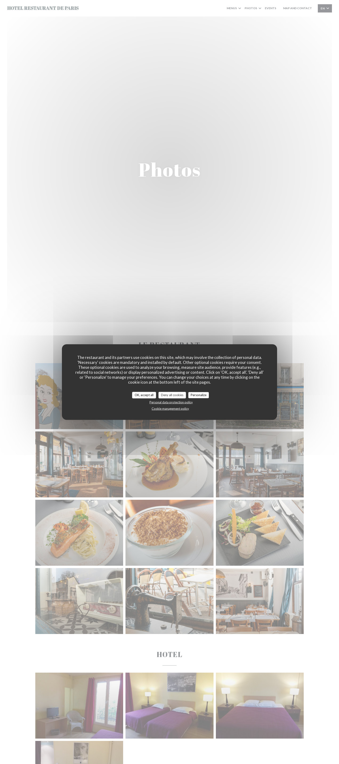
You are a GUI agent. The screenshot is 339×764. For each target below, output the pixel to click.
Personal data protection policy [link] (171, 402)
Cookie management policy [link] (170, 408)
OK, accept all (144, 395)
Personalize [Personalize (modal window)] (198, 395)
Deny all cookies (172, 395)
